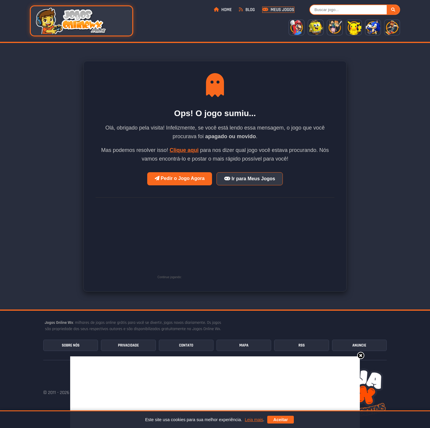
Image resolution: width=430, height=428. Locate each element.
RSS (301, 345)
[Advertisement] (228, 241)
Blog (247, 10)
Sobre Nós (70, 345)
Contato (186, 345)
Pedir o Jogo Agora (180, 178)
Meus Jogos (278, 10)
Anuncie (359, 345)
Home (223, 10)
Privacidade (128, 345)
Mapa (243, 345)
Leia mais (254, 419)
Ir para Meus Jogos (249, 178)
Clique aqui (184, 150)
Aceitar (280, 419)
